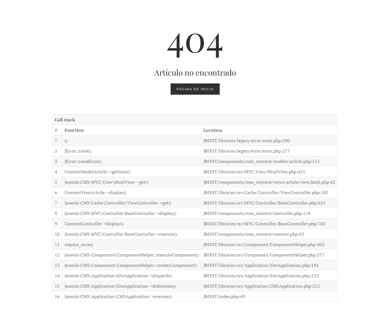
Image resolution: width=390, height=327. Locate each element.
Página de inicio (195, 89)
